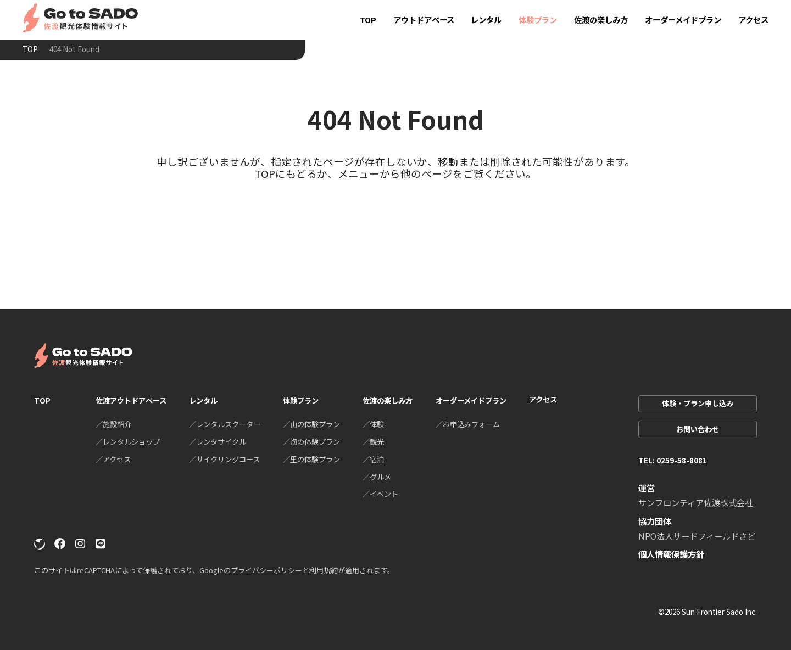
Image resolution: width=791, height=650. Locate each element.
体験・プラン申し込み (697, 402)
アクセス (753, 19)
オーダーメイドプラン (683, 19)
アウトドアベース (423, 19)
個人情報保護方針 (671, 554)
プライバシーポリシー (266, 570)
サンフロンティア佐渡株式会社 (695, 502)
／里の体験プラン (311, 458)
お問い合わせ (697, 428)
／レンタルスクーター (224, 423)
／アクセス (113, 458)
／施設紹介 (113, 423)
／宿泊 (373, 458)
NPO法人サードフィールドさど (696, 536)
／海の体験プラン (311, 441)
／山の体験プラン (311, 423)
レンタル (486, 19)
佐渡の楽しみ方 (601, 19)
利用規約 (323, 570)
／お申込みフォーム (468, 423)
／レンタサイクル (217, 441)
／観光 (373, 441)
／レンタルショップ (128, 441)
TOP (368, 19)
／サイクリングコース (224, 458)
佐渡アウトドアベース (131, 400)
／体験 (373, 423)
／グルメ (377, 476)
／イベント (380, 493)
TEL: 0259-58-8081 (672, 460)
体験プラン (538, 19)
